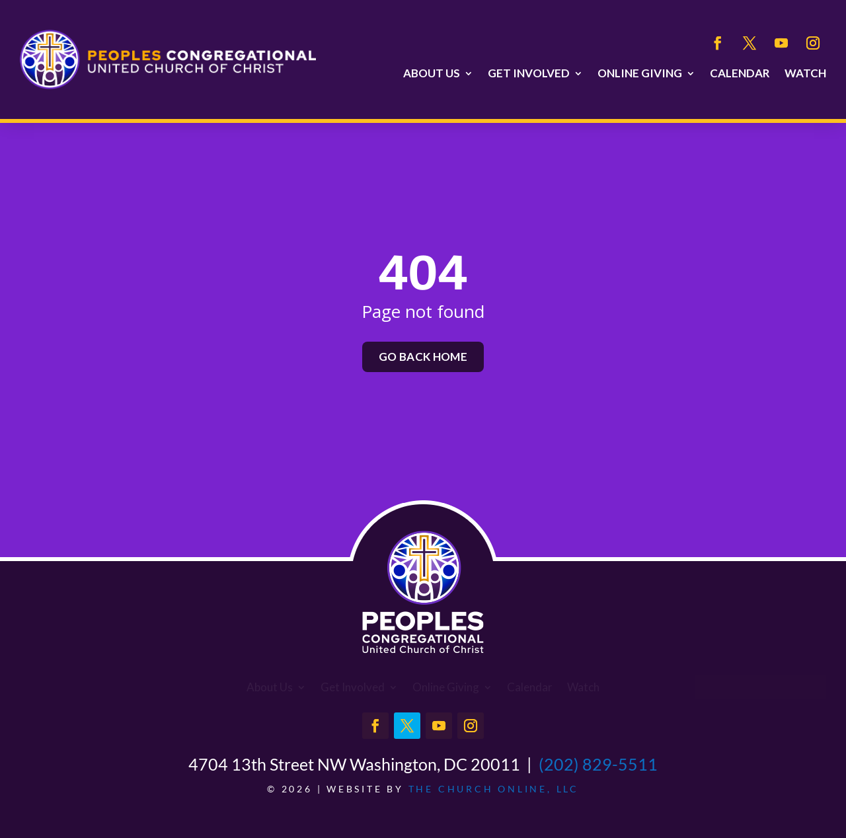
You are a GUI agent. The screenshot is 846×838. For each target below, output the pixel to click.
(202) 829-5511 (598, 764)
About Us (431, 73)
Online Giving (639, 73)
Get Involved (529, 73)
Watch (805, 73)
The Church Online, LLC (493, 788)
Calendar (740, 73)
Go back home (423, 356)
